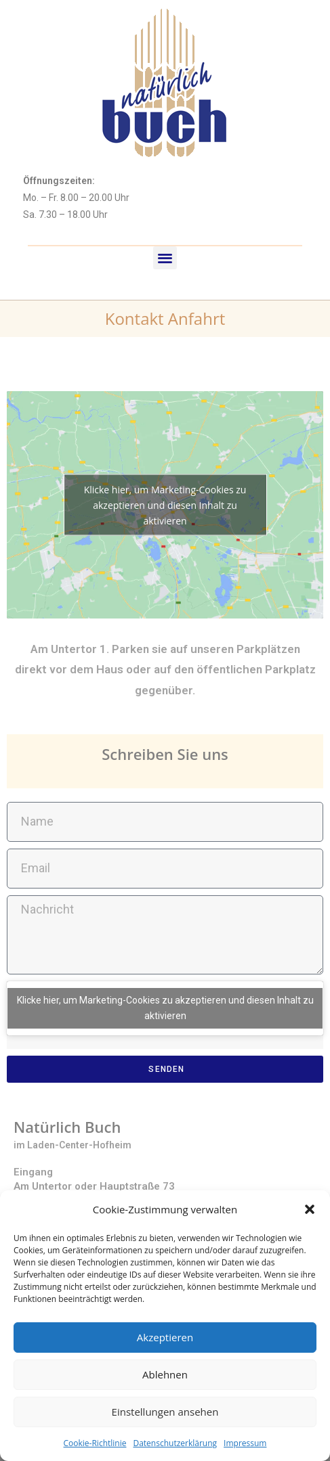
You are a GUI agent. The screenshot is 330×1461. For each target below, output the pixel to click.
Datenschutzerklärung (175, 1443)
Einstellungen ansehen (165, 1411)
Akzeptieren (165, 1337)
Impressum (245, 1443)
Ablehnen (165, 1374)
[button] (309, 1209)
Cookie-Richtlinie (95, 1443)
